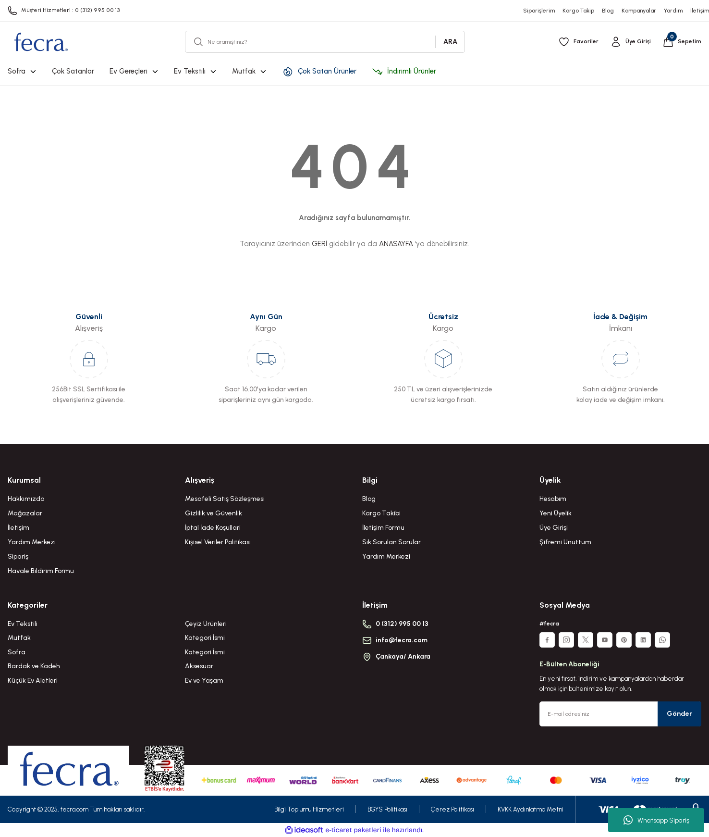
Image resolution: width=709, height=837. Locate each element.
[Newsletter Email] (620, 713)
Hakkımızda (26, 499)
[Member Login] (630, 42)
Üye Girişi (553, 528)
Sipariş (18, 556)
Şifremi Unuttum (565, 542)
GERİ (319, 243)
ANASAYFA (396, 243)
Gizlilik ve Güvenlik (213, 513)
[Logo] (40, 41)
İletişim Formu (383, 528)
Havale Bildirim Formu (41, 571)
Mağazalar (25, 513)
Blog (369, 499)
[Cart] (681, 42)
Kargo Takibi (381, 513)
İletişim (18, 528)
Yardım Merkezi (32, 542)
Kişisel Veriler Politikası (218, 542)
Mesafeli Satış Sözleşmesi (225, 499)
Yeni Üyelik (555, 513)
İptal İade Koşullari (213, 528)
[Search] (325, 42)
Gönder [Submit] (679, 714)
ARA (450, 41)
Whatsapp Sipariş (656, 820)
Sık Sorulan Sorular (391, 542)
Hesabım (552, 499)
